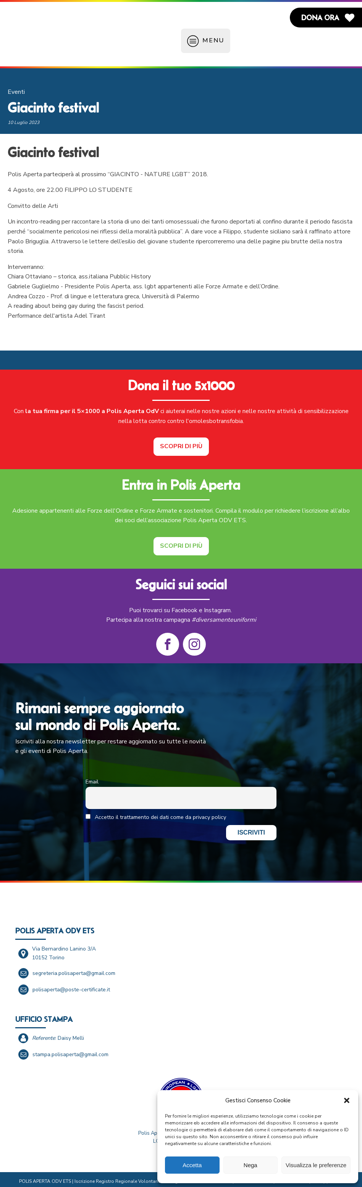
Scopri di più (181, 440)
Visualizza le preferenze (316, 1165)
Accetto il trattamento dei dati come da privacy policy (156, 811)
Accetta (192, 1165)
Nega (250, 1165)
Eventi (16, 86)
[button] (347, 1100)
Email (92, 776)
